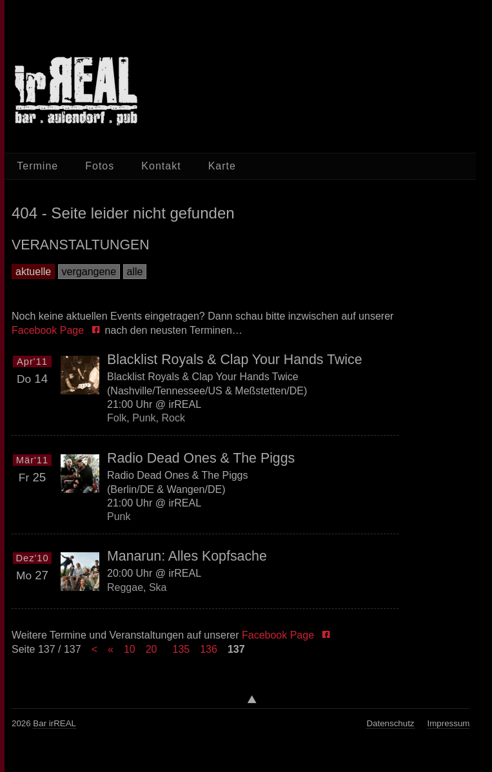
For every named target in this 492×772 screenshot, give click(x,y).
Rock (172, 417)
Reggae (125, 587)
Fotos (99, 165)
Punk (143, 417)
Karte (222, 165)
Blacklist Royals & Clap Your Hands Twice (234, 359)
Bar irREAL (54, 723)
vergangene (89, 271)
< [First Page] (94, 649)
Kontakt (161, 165)
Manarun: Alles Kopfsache (187, 556)
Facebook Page (51, 330)
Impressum (449, 723)
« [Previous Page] (110, 649)
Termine (37, 165)
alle (135, 271)
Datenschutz (390, 723)
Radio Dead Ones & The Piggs (201, 458)
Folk (116, 417)
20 (151, 649)
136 (208, 649)
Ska (158, 587)
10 (129, 649)
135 (181, 649)
